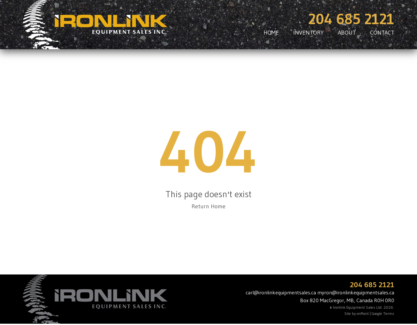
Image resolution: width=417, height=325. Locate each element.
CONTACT (382, 32)
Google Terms (383, 313)
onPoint (363, 313)
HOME (271, 32)
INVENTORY (308, 32)
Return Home (208, 206)
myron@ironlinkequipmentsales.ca (355, 292)
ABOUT (347, 32)
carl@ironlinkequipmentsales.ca (281, 292)
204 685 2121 (351, 19)
